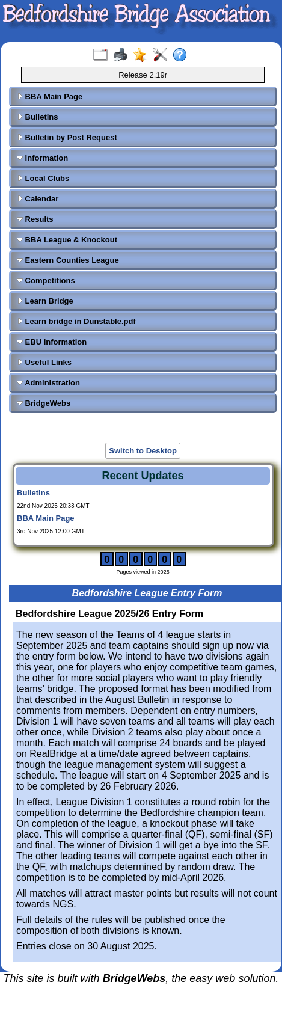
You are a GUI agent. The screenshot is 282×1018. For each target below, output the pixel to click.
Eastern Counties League (68, 260)
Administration (48, 382)
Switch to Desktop (143, 450)
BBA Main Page (49, 96)
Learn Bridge (45, 300)
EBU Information (52, 341)
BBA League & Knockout (67, 239)
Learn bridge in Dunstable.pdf (76, 321)
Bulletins (37, 116)
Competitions (46, 280)
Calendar (37, 198)
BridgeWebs (43, 403)
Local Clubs (43, 178)
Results (35, 219)
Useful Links (44, 362)
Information (42, 157)
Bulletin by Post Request (67, 137)
